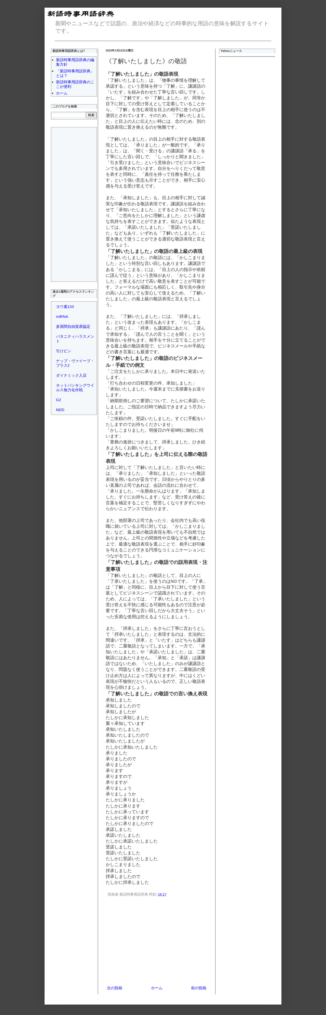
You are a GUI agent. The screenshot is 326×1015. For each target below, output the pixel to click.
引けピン (63, 351)
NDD (60, 410)
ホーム (156, 988)
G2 (58, 400)
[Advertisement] (156, 942)
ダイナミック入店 (71, 375)
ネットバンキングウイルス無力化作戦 (75, 387)
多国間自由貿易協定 (73, 326)
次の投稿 (114, 988)
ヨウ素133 (65, 306)
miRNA (62, 316)
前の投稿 (198, 988)
